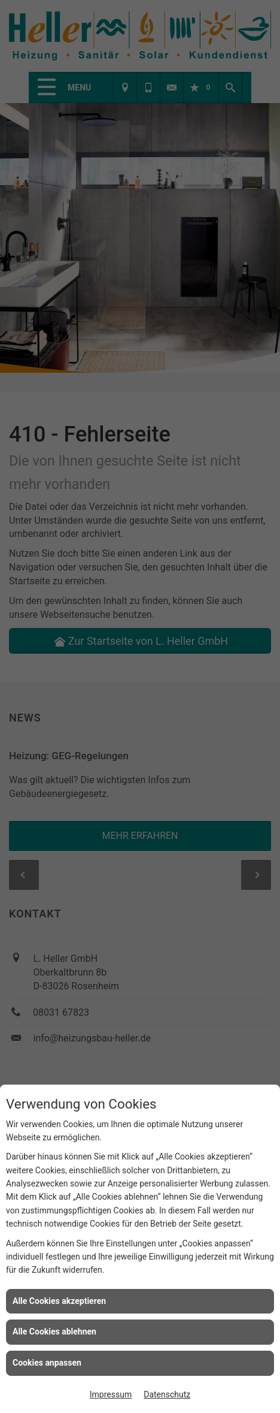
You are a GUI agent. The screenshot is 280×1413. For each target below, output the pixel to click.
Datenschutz (167, 1394)
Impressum (111, 1394)
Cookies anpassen (47, 1362)
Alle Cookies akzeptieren (59, 1301)
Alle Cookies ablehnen (54, 1331)
